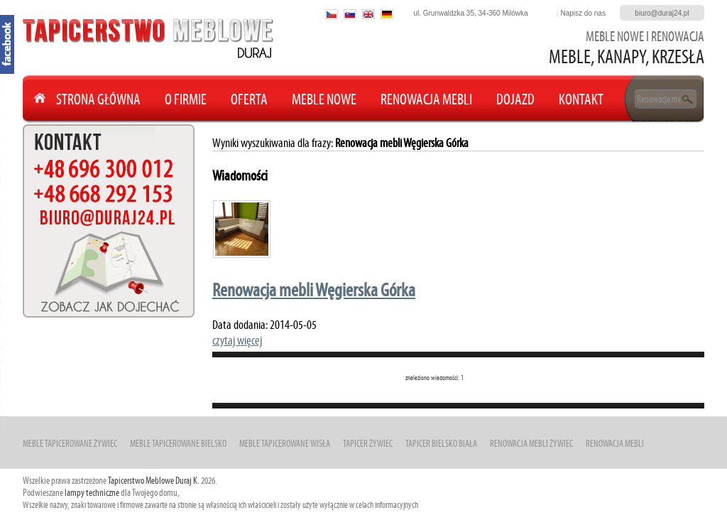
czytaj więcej (237, 340)
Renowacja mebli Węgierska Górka (313, 289)
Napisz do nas (583, 13)
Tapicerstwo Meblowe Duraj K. (153, 481)
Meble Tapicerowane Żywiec (70, 444)
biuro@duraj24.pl (662, 13)
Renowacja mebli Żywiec (531, 444)
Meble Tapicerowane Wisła (284, 444)
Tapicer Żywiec (368, 444)
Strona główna (98, 99)
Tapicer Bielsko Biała (441, 444)
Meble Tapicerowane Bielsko (178, 444)
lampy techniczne (92, 493)
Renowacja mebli (426, 99)
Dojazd (515, 99)
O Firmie (186, 99)
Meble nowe (324, 99)
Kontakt (581, 99)
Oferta (249, 99)
